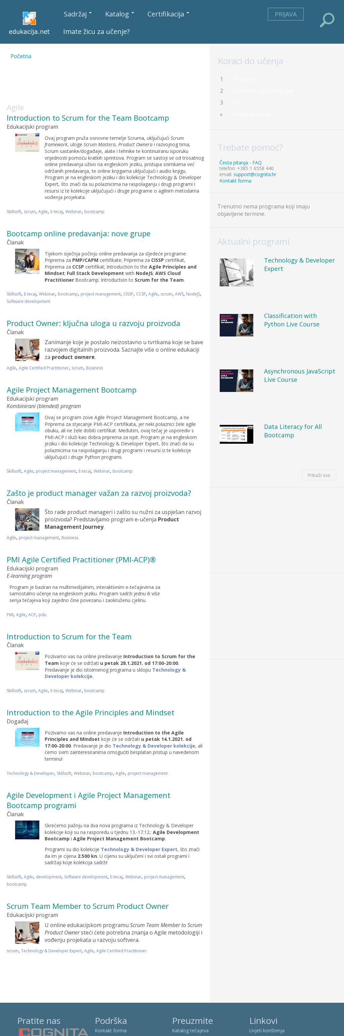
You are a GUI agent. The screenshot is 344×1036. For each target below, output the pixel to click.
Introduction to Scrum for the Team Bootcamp (88, 118)
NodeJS (193, 294)
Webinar (74, 211)
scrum (30, 211)
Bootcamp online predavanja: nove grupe (78, 233)
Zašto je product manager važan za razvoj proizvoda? (99, 493)
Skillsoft (14, 211)
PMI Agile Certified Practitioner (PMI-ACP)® (81, 559)
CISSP (128, 294)
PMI (10, 614)
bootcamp (94, 211)
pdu (42, 614)
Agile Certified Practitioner (44, 368)
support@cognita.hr (254, 174)
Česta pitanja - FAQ (240, 162)
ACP (32, 614)
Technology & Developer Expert (51, 951)
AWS (179, 294)
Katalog (119, 13)
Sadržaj (78, 13)
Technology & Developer (30, 773)
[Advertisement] (129, 85)
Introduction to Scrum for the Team (69, 636)
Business (94, 368)
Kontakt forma (235, 180)
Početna (20, 56)
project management (101, 294)
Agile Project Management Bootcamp (71, 390)
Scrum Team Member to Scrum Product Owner (88, 906)
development (48, 877)
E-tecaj (56, 211)
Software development (28, 301)
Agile (43, 211)
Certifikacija (168, 13)
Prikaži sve (318, 475)
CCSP (141, 294)
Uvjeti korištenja (267, 1030)
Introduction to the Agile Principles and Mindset (90, 712)
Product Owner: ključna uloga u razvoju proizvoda (93, 323)
